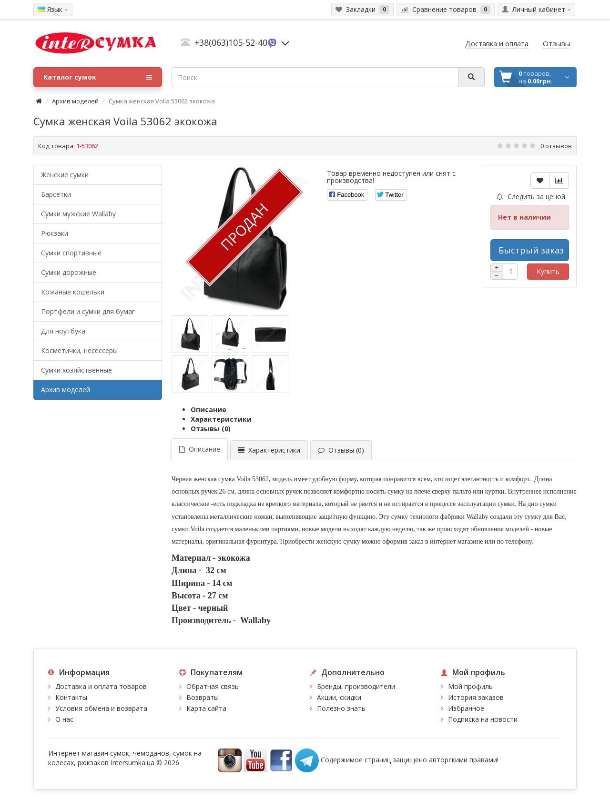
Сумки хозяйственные (76, 369)
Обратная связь (212, 686)
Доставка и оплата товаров (101, 686)
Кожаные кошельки (72, 291)
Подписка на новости (483, 719)
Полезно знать (341, 708)
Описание (208, 409)
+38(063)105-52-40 (230, 42)
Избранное (466, 708)
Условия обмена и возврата (101, 708)
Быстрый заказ (531, 250)
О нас (64, 719)
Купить (548, 271)
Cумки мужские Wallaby (78, 213)
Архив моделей (75, 101)
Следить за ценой (531, 196)
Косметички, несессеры (79, 350)
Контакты (71, 697)
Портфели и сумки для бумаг (88, 311)
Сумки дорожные (68, 272)
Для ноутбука (63, 330)
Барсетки (56, 194)
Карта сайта (206, 708)
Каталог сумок (97, 77)
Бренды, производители (356, 686)
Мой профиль (470, 686)
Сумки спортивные (71, 252)
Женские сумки (65, 174)
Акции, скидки (339, 697)
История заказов (476, 697)
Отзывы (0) (211, 428)
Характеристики (221, 419)
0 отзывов (556, 146)
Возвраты (202, 697)
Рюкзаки (54, 233)
